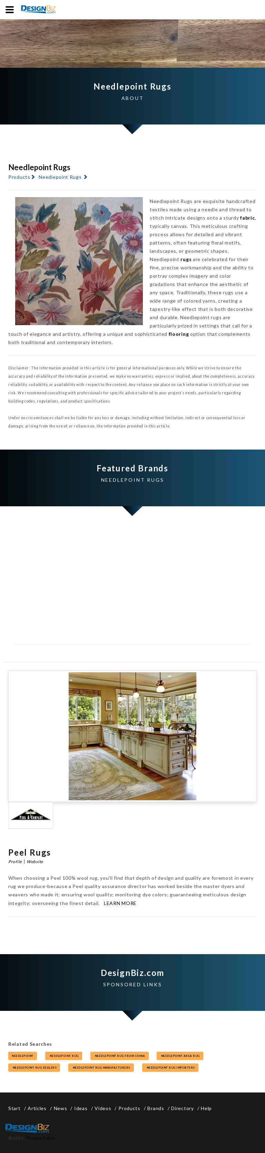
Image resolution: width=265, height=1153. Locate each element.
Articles (37, 1108)
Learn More (120, 903)
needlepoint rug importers (170, 1067)
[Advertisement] (132, 587)
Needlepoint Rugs (60, 177)
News (60, 1108)
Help (206, 1108)
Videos (103, 1108)
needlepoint (22, 1055)
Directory (182, 1108)
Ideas (81, 1108)
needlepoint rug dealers (34, 1067)
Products (19, 177)
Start (14, 1108)
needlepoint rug (64, 1055)
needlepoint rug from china (119, 1055)
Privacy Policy (41, 1138)
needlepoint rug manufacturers (101, 1067)
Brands (155, 1108)
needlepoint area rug (179, 1055)
